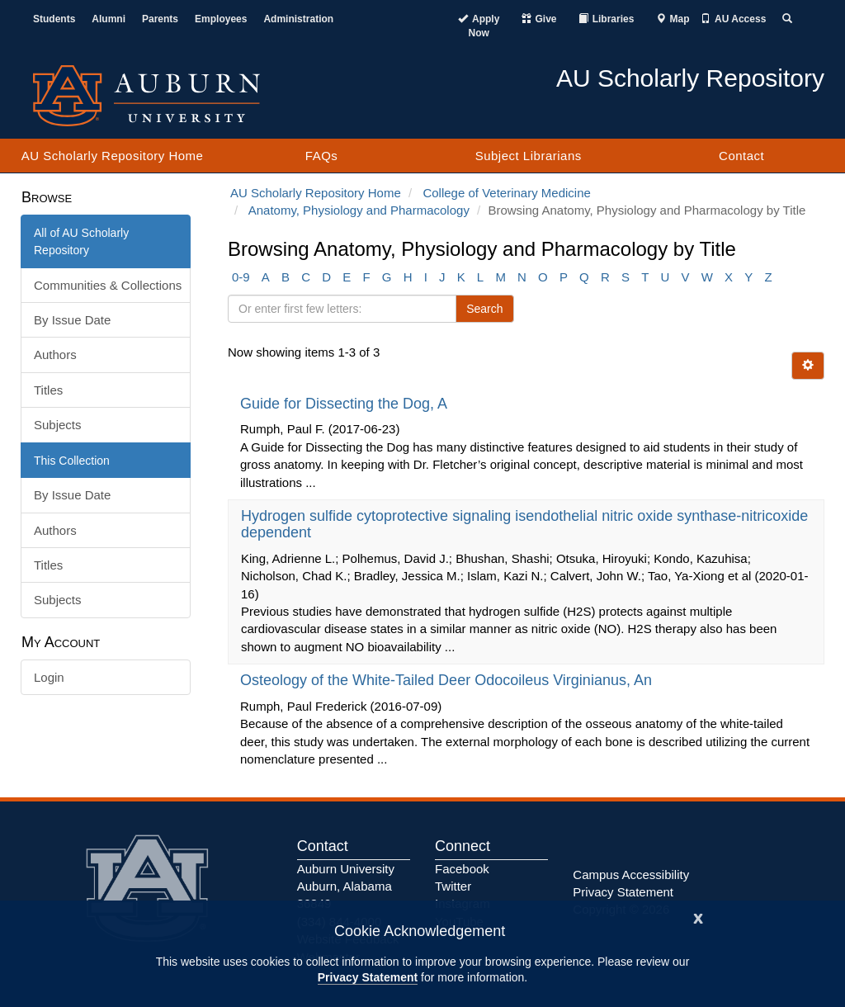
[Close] (698, 916)
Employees (221, 19)
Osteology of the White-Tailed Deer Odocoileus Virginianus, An (448, 680)
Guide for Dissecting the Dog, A (345, 403)
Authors (55, 354)
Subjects (58, 425)
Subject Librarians (528, 156)
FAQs (321, 156)
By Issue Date (72, 320)
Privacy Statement (368, 977)
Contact (741, 156)
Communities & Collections (108, 285)
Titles (48, 390)
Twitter (453, 886)
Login (49, 677)
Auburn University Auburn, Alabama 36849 (345, 886)
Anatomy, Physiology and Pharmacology (359, 210)
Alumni (108, 19)
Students (54, 19)
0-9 (241, 277)
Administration (298, 19)
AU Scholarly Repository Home (112, 156)
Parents (160, 19)
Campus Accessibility (631, 875)
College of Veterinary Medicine (506, 193)
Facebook (462, 869)
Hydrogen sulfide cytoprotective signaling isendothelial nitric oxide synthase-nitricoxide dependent (524, 524)
